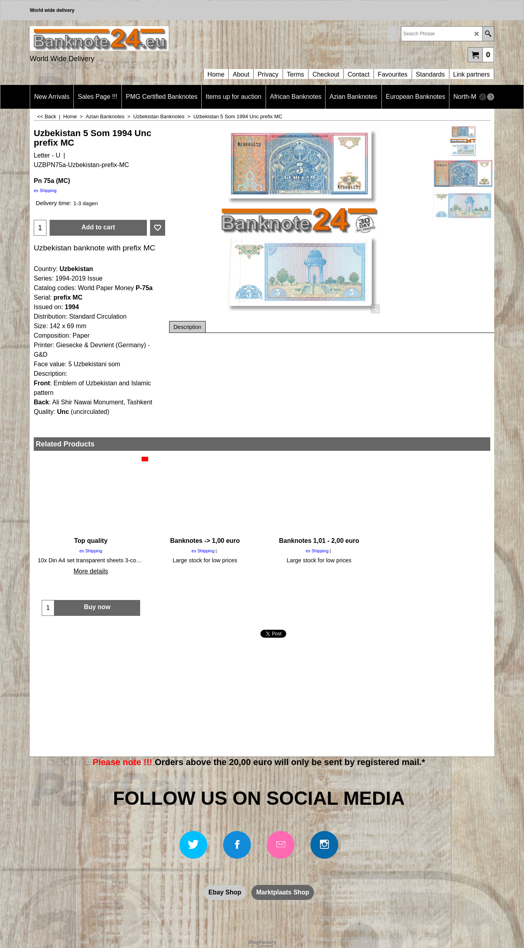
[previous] (482, 96)
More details (90, 571)
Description (187, 327)
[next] (490, 96)
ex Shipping (45, 190)
